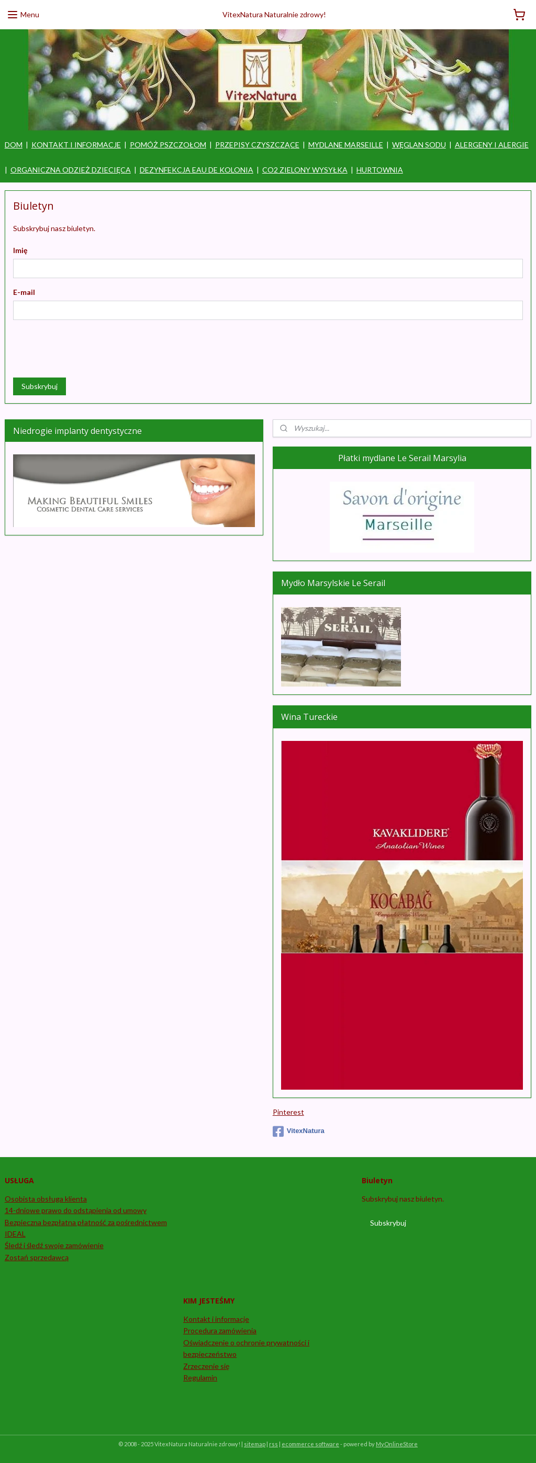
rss (273, 1444)
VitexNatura (299, 1131)
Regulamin (200, 1377)
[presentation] (92, 348)
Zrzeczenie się (206, 1366)
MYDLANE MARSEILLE (345, 144)
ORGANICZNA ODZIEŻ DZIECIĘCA (70, 169)
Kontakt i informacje (216, 1319)
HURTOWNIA (379, 169)
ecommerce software (310, 1444)
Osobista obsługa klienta (46, 1198)
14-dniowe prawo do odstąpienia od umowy (76, 1210)
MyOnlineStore (397, 1444)
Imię (20, 250)
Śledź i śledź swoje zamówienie (54, 1245)
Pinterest (288, 1111)
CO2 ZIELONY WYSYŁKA (305, 169)
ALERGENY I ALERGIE (492, 144)
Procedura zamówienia (219, 1330)
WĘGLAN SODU (419, 144)
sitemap (254, 1444)
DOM (14, 144)
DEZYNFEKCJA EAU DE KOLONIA (196, 169)
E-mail (24, 292)
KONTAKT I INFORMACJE (76, 144)
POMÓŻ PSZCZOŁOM (168, 144)
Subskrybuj (39, 386)
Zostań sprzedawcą (37, 1257)
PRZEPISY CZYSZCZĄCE (257, 144)
